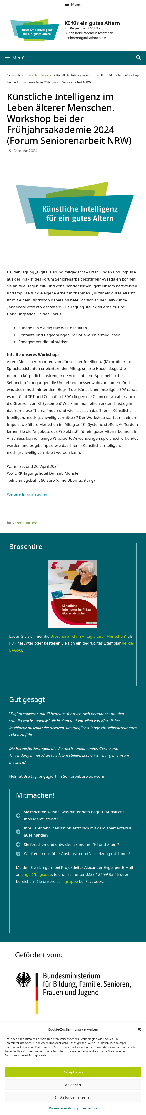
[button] (139, 1029)
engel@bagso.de (36, 874)
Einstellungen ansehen (73, 1097)
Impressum (89, 1108)
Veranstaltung (25, 522)
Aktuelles (47, 75)
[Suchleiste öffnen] (138, 58)
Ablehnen (73, 1084)
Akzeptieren (73, 1072)
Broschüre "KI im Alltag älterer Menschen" (88, 636)
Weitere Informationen (27, 494)
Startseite (31, 75)
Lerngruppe (67, 881)
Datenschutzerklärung (63, 1108)
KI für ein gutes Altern (92, 22)
